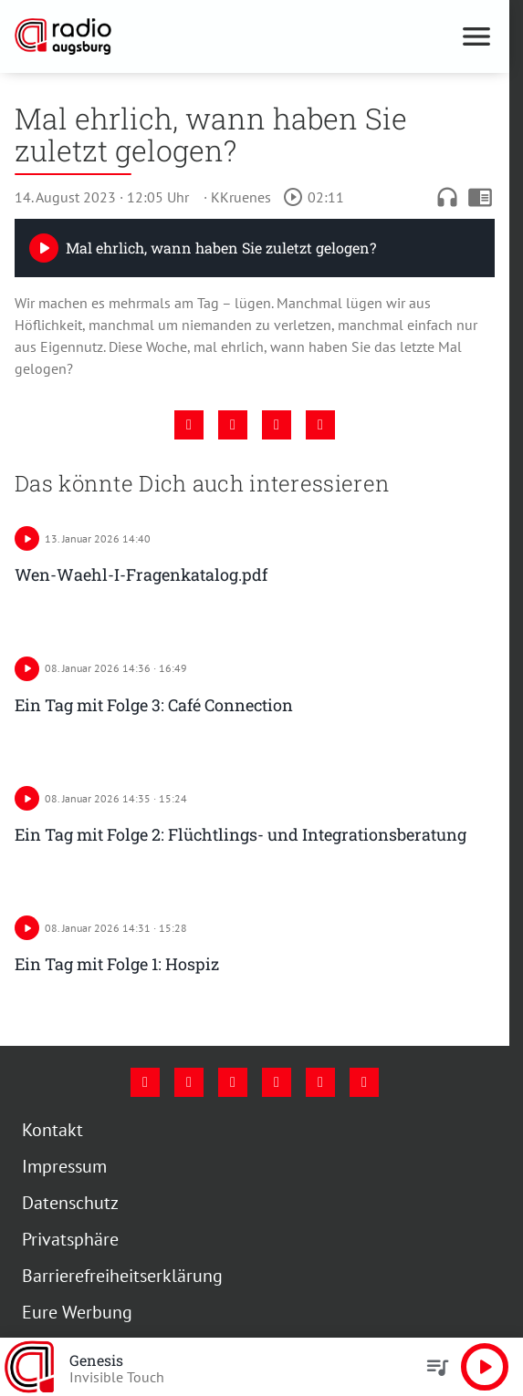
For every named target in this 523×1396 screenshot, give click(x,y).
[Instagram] (189, 1082)
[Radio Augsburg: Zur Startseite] (135, 36)
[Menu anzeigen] (476, 36)
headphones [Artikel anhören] (447, 197)
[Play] (43, 248)
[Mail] (276, 1082)
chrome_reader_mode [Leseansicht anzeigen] (480, 197)
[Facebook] (145, 1082)
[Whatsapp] (364, 1082)
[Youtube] (232, 1082)
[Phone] (320, 1082)
